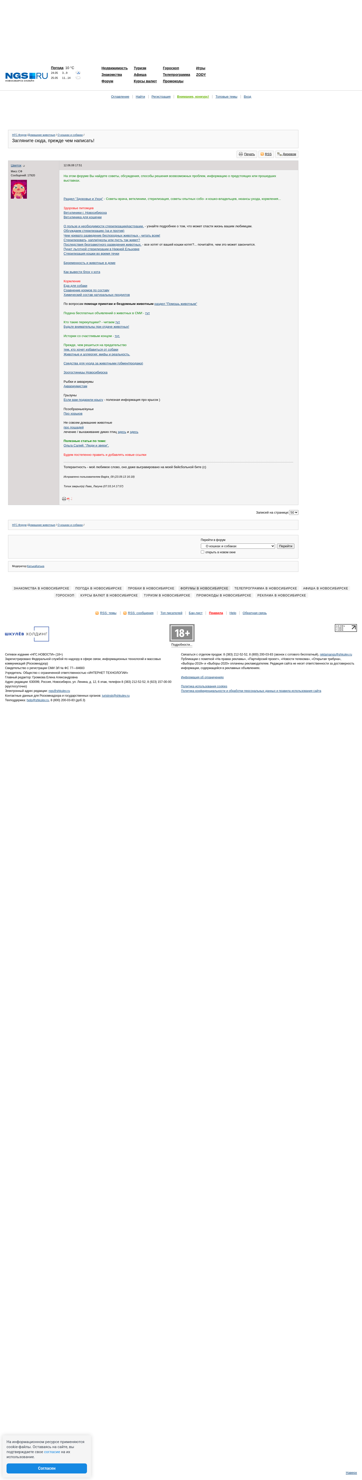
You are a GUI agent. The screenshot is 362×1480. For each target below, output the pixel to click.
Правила (216, 613)
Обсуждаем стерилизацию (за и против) (94, 231)
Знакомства (112, 75)
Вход (247, 96)
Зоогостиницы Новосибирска (86, 372)
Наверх (351, 1472)
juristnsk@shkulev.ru (116, 695)
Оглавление (120, 96)
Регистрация (161, 96)
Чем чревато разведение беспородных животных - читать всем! (112, 235)
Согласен (47, 1468)
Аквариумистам (75, 386)
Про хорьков (73, 413)
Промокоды (173, 81)
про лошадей (74, 427)
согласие (52, 1452)
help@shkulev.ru (38, 700)
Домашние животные (41, 134)
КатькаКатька (35, 566)
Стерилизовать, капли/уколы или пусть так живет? (102, 240)
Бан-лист (196, 613)
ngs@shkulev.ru (59, 691)
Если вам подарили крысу (83, 400)
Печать (247, 154)
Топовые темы (226, 96)
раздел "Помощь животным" (175, 304)
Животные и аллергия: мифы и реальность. (97, 354)
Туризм (140, 68)
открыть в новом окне (218, 552)
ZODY (201, 75)
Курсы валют (145, 81)
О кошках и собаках (70, 134)
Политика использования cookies (204, 686)
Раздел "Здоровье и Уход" (83, 199)
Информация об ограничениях (202, 677)
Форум (107, 81)
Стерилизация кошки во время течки (91, 253)
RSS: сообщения (141, 613)
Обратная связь (255, 613)
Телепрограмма (176, 75)
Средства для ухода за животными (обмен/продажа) (103, 363)
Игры (200, 68)
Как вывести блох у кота (82, 272)
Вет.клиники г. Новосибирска (85, 212)
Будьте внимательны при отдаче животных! (96, 326)
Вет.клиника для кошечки (83, 217)
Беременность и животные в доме (89, 263)
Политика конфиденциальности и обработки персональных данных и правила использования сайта (251, 691)
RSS (266, 154)
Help (233, 613)
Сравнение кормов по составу (86, 290)
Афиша (140, 75)
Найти (140, 96)
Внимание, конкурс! (193, 96)
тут (147, 313)
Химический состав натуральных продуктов (97, 295)
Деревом (287, 154)
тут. (117, 336)
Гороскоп (171, 68)
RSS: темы (108, 613)
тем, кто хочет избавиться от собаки (91, 349)
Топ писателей (171, 613)
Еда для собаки (75, 286)
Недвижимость (115, 68)
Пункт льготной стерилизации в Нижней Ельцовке (102, 249)
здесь (122, 432)
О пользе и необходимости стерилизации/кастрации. (104, 226)
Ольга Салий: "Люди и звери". (86, 445)
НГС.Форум (19, 134)
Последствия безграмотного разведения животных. (103, 244)
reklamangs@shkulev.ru (336, 654)
